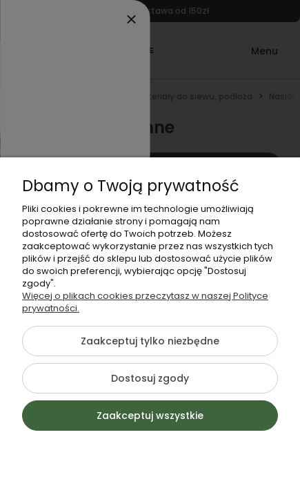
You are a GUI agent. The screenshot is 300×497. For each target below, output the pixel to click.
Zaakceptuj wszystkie (150, 415)
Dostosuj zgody (150, 378)
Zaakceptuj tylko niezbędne (150, 341)
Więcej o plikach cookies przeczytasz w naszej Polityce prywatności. (145, 302)
